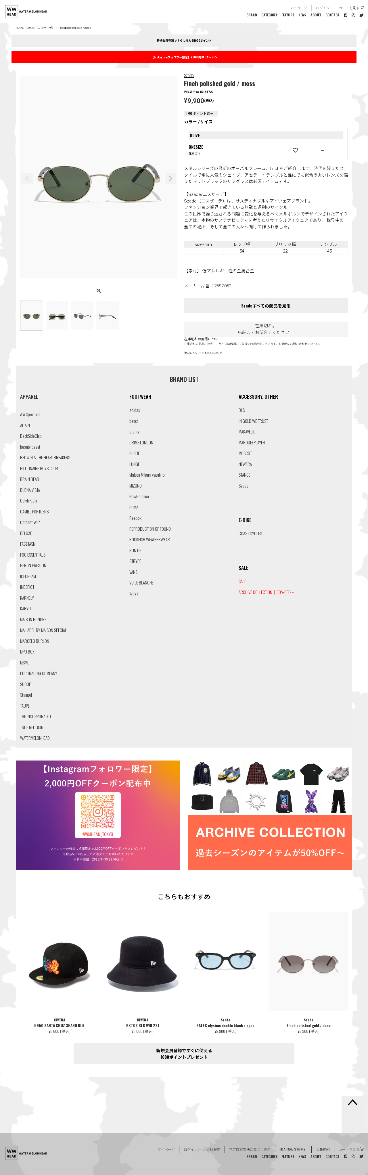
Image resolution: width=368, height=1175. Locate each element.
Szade (189, 75)
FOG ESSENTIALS (32, 554)
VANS (133, 572)
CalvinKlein (28, 500)
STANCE (244, 474)
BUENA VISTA (30, 490)
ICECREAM (28, 576)
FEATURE (287, 14)
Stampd (26, 694)
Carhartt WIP (30, 522)
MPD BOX (27, 651)
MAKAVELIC (247, 431)
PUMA (133, 507)
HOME (20, 27)
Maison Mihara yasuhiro (147, 474)
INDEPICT (27, 587)
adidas (134, 410)
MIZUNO (135, 485)
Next (170, 178)
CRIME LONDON (141, 442)
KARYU (25, 608)
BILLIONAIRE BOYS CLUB (39, 468)
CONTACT (332, 14)
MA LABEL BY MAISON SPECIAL (43, 630)
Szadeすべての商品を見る (266, 305)
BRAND (251, 14)
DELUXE (26, 533)
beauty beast (30, 447)
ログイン (323, 7)
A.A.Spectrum (30, 414)
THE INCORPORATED (35, 716)
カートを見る (349, 7)
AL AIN (25, 425)
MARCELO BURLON (34, 641)
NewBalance (139, 496)
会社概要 (213, 1149)
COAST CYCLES (250, 533)
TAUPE (25, 705)
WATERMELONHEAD (35, 738)
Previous (27, 178)
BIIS (242, 410)
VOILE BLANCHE (141, 582)
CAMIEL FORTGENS (34, 511)
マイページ (298, 7)
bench (134, 421)
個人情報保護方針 (293, 1149)
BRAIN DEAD (29, 479)
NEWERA (245, 464)
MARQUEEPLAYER (252, 442)
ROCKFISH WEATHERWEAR (149, 539)
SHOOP (25, 684)
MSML (24, 662)
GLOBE (134, 453)
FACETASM (28, 543)
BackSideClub (31, 436)
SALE (242, 581)
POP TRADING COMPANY (38, 673)
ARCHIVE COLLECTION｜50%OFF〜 (266, 592)
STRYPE (135, 561)
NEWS (302, 14)
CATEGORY (269, 14)
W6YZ (134, 593)
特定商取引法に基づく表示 (250, 1149)
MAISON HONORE (33, 619)
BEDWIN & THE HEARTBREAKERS (45, 457)
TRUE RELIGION (31, 727)
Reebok (135, 518)
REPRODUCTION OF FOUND (150, 529)
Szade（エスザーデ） (41, 27)
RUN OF (135, 550)
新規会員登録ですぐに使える (184, 1053)
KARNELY (27, 598)
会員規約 (323, 1149)
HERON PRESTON (33, 565)
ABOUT (315, 14)
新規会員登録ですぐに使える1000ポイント (184, 40)
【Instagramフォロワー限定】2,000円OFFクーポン (184, 57)
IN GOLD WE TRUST (253, 421)
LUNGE (134, 464)
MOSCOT (245, 453)
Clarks (134, 431)
